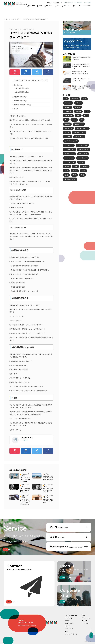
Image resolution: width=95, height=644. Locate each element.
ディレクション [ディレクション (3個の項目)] (82, 145)
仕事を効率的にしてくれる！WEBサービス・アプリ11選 (80, 72)
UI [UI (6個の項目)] (82, 120)
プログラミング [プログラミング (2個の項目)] (84, 149)
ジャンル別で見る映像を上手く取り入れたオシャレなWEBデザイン (81, 66)
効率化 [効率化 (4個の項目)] (67, 166)
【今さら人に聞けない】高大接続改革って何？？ (35, 19)
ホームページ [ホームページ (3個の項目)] (83, 154)
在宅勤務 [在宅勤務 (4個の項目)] (85, 166)
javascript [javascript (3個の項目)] (68, 111)
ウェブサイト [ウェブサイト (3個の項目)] (79, 137)
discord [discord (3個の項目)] (79, 103)
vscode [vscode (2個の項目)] (67, 124)
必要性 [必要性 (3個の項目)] (75, 171)
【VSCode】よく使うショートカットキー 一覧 (81, 80)
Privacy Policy (88, 641)
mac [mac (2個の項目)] (87, 111)
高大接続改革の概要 (22, 88)
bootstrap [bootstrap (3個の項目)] (68, 103)
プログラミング (66, 6)
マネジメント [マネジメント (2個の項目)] (69, 158)
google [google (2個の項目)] (78, 107)
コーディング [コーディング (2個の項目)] (69, 145)
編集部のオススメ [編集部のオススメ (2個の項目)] (70, 179)
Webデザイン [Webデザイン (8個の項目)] (79, 124)
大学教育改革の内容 (20, 101)
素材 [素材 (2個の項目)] (82, 175)
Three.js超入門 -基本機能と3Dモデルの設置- (81, 58)
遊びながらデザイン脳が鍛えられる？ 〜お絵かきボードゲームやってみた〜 (81, 88)
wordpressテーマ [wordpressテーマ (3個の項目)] (82, 128)
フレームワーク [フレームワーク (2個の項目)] (69, 149)
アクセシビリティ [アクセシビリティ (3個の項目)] (80, 132)
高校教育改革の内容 (20, 97)
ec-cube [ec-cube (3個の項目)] (67, 107)
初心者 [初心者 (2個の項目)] (81, 162)
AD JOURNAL (78, 2)
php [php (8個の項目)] (78, 116)
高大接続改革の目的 (22, 92)
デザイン (57, 6)
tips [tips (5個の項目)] (66, 120)
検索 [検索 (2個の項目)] (84, 171)
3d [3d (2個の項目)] (66, 99)
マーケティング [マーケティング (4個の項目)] (82, 158)
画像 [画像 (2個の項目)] (74, 175)
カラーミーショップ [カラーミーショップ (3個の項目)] (71, 141)
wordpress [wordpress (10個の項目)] (68, 128)
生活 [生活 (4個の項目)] (66, 175)
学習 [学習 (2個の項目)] (66, 171)
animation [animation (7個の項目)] (75, 99)
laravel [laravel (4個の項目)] (79, 111)
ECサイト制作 (31, 6)
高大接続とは (18, 85)
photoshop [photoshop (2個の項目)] (68, 116)
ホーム (5, 19)
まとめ (74, 6)
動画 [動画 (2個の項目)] (76, 166)
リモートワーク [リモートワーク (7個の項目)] (69, 162)
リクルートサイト (68, 2)
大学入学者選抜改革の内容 (22, 105)
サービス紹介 (85, 623)
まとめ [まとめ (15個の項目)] (67, 132)
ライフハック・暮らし (85, 6)
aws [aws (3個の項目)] (85, 99)
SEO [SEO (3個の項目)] (86, 116)
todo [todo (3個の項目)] (74, 120)
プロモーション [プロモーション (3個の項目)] (69, 154)
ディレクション (48, 6)
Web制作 (39, 6)
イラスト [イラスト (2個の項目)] (67, 137)
